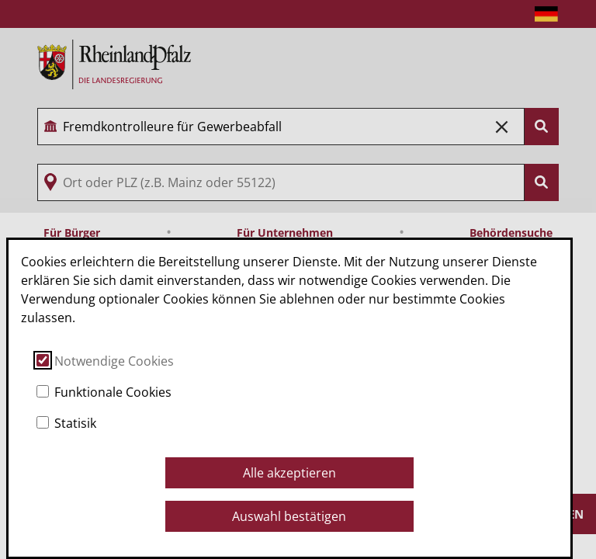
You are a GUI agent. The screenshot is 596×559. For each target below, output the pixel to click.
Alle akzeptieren (289, 472)
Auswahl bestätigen (289, 516)
